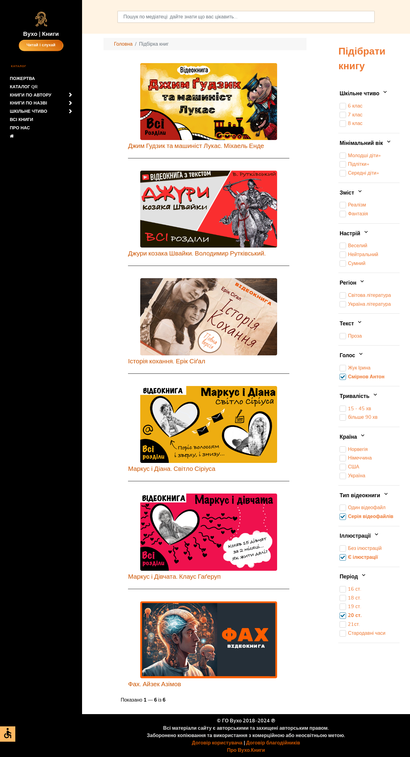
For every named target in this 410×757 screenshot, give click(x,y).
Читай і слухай (41, 45)
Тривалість (359, 396)
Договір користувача (217, 742)
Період (353, 577)
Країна (353, 437)
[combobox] (246, 17)
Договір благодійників (273, 742)
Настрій (354, 234)
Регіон (352, 283)
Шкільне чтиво (364, 94)
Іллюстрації (360, 536)
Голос (352, 355)
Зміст (351, 193)
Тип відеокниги (364, 495)
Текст (351, 324)
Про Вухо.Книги (246, 750)
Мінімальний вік (366, 143)
